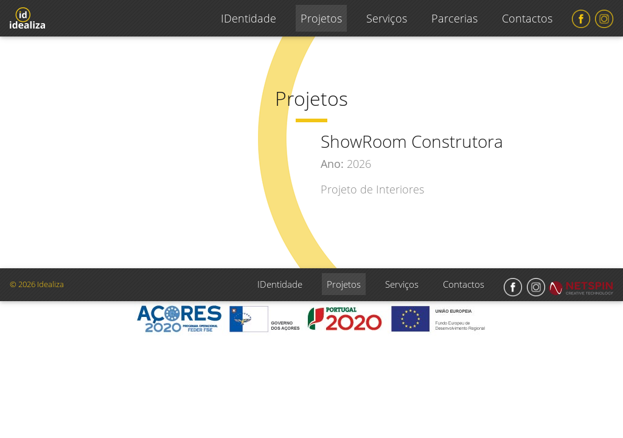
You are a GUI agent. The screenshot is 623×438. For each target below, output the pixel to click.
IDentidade (248, 18)
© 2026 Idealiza (37, 284)
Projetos (321, 18)
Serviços (386, 18)
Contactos (527, 18)
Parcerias (454, 18)
